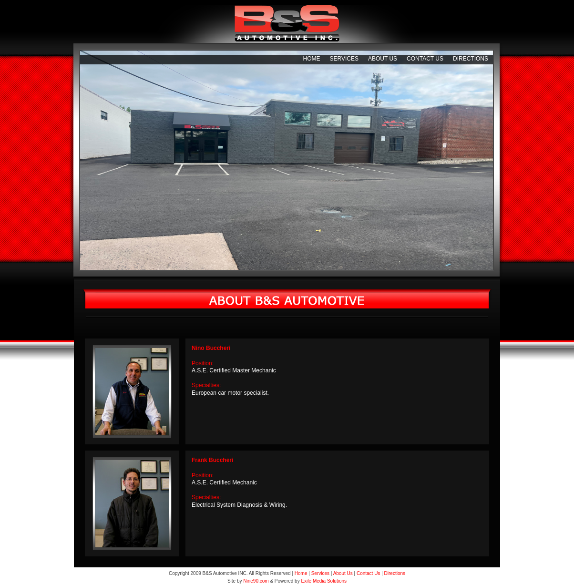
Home (311, 58)
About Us (382, 58)
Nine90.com (255, 581)
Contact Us (425, 58)
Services (343, 58)
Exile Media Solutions (324, 581)
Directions (470, 58)
